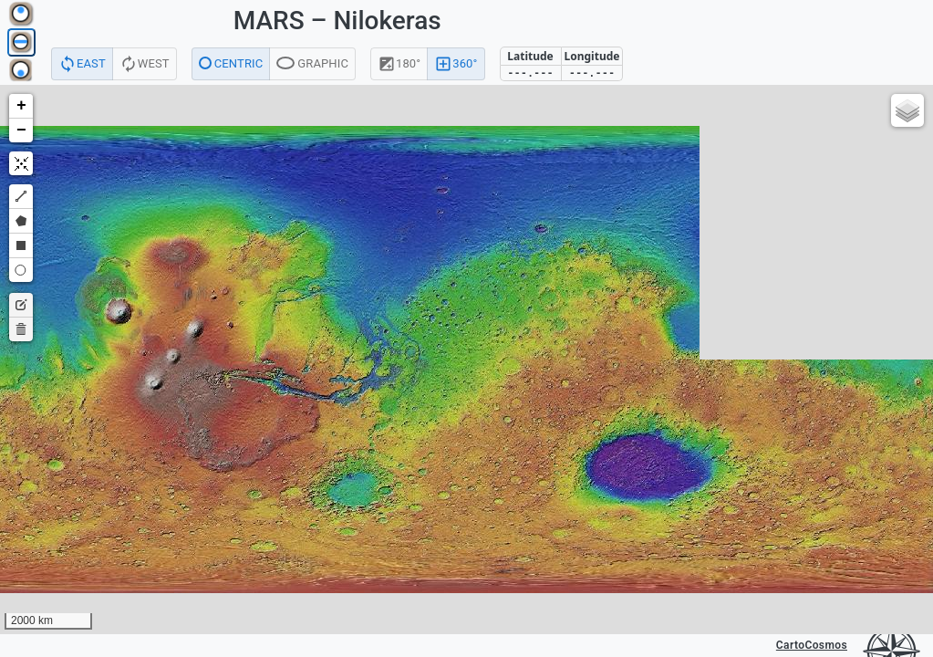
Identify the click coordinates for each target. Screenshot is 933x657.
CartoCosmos (811, 645)
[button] (21, 106)
